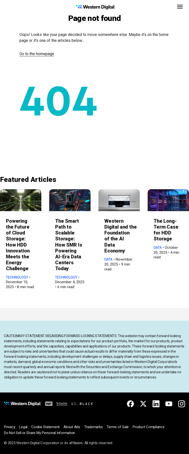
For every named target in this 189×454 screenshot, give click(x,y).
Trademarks (93, 427)
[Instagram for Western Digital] (181, 403)
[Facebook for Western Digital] (130, 403)
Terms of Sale (118, 427)
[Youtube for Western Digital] (168, 403)
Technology (17, 277)
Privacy (9, 427)
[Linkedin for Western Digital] (156, 403)
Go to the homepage (36, 53)
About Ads (71, 427)
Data (108, 259)
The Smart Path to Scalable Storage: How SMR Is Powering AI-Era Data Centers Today (68, 245)
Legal (23, 427)
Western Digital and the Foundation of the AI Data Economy (120, 236)
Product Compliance (149, 427)
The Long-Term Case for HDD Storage (166, 230)
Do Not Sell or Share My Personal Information (39, 433)
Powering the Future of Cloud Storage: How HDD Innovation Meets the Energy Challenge (18, 245)
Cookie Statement (45, 427)
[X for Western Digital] (143, 403)
